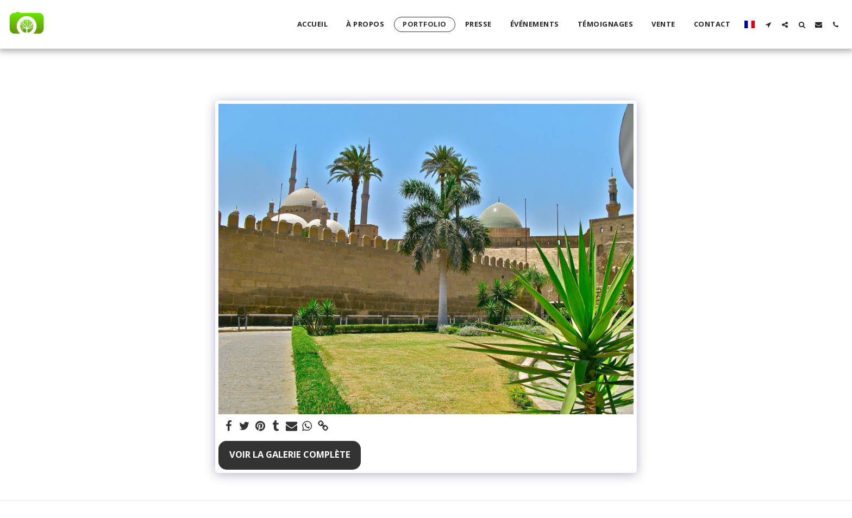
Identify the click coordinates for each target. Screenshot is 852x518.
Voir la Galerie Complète (289, 454)
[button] (768, 24)
